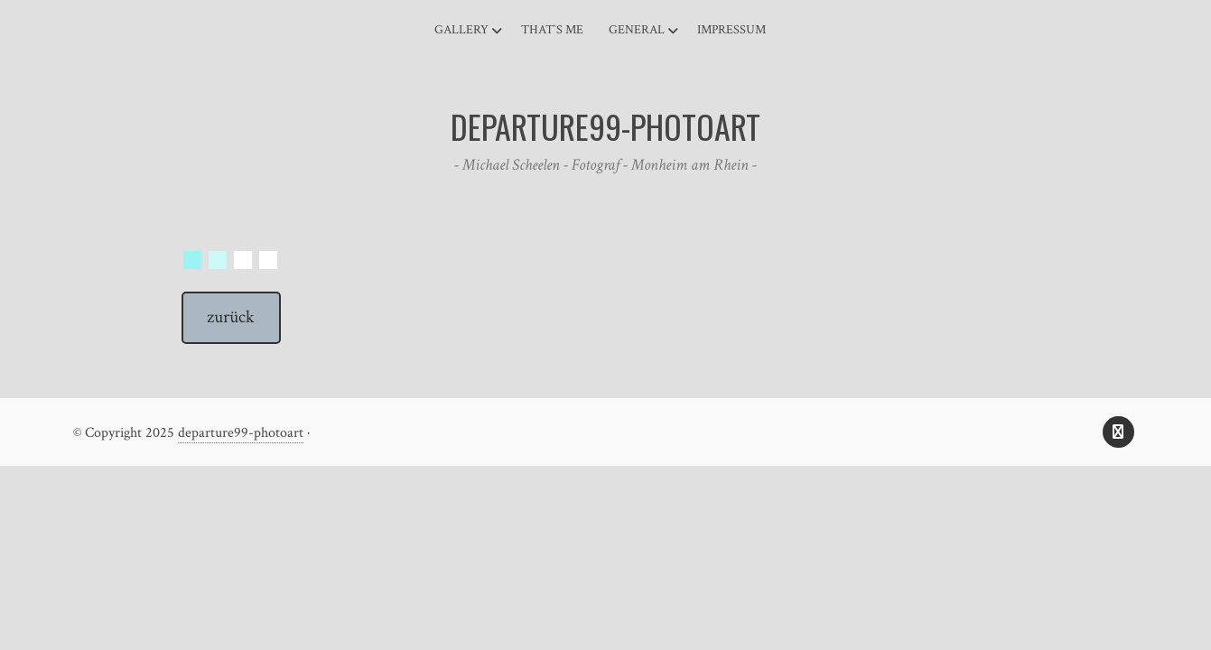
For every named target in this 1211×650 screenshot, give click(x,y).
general (637, 30)
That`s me (552, 30)
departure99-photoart (240, 432)
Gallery (461, 30)
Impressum (731, 30)
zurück (231, 317)
